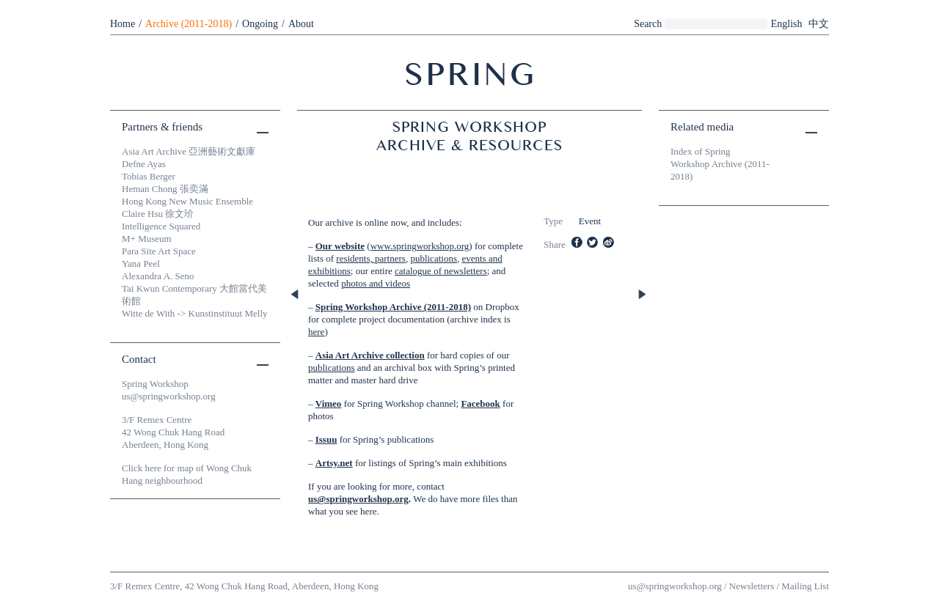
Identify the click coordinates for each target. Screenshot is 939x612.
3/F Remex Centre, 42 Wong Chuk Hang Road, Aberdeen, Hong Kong (244, 585)
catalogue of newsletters (441, 270)
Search (648, 23)
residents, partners (371, 258)
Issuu (326, 439)
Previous (296, 295)
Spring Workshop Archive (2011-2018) (393, 306)
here (316, 331)
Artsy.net (334, 462)
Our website (340, 245)
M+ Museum (147, 238)
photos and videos (375, 283)
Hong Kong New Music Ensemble (187, 201)
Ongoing (260, 23)
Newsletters (751, 585)
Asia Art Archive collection (370, 355)
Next (643, 295)
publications (433, 258)
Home (122, 23)
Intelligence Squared (161, 226)
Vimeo (328, 403)
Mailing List (805, 585)
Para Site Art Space (159, 251)
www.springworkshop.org (420, 245)
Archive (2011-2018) (188, 23)
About (301, 23)
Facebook (480, 403)
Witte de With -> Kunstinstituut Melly (195, 313)
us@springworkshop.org (358, 498)
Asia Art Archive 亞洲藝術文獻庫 (188, 151)
